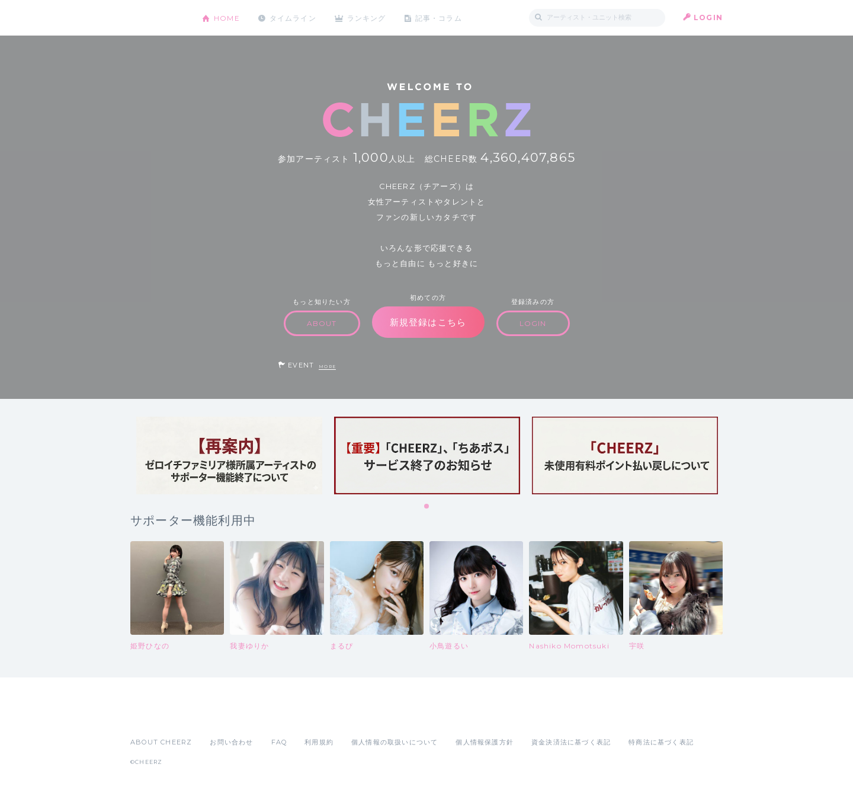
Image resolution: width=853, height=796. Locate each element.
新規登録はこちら (428, 322)
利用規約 (318, 742)
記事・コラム (439, 17)
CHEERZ (157, 18)
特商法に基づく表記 (661, 742)
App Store (157, 716)
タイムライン (293, 17)
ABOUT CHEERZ (161, 742)
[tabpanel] (229, 455)
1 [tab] (427, 507)
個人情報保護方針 (485, 742)
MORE (327, 366)
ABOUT (322, 323)
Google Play (220, 716)
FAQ (279, 742)
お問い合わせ (231, 742)
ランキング (367, 17)
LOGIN (708, 17)
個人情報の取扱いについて (394, 742)
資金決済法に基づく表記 (571, 742)
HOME (227, 17)
